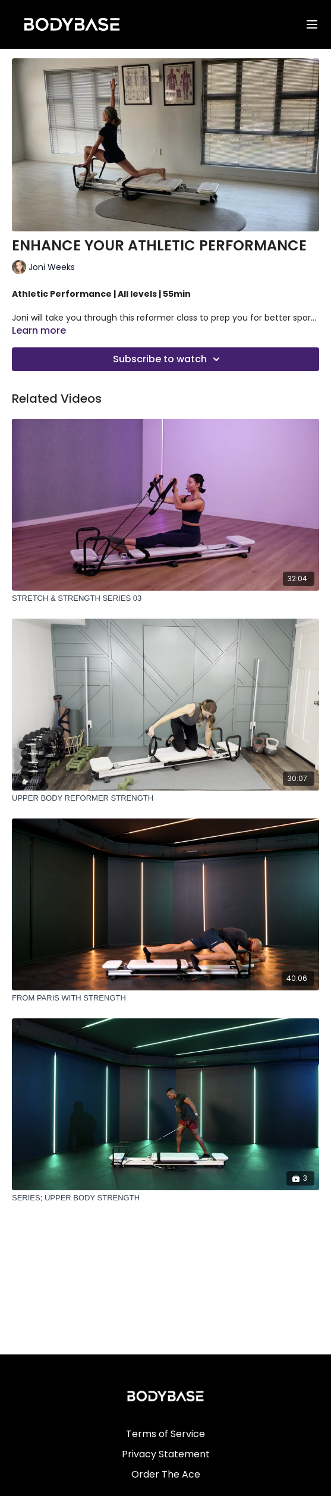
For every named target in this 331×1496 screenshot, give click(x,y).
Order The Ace (165, 1474)
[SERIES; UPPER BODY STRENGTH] (165, 1198)
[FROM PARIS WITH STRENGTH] (165, 998)
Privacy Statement (166, 1454)
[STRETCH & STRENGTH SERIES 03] (165, 598)
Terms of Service (165, 1434)
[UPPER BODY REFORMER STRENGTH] (165, 798)
